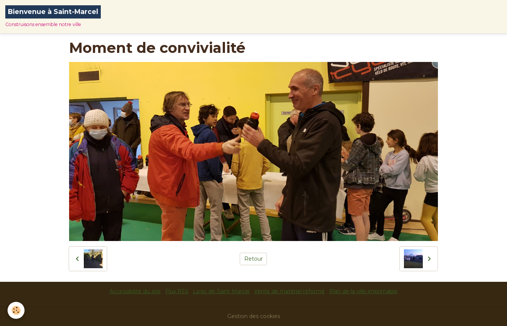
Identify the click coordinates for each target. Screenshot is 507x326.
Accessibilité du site (135, 291)
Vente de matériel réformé (289, 291)
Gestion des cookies (253, 316)
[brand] (53, 16)
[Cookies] (16, 310)
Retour (253, 258)
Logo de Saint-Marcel (221, 291)
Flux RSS (176, 291)
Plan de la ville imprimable (363, 291)
